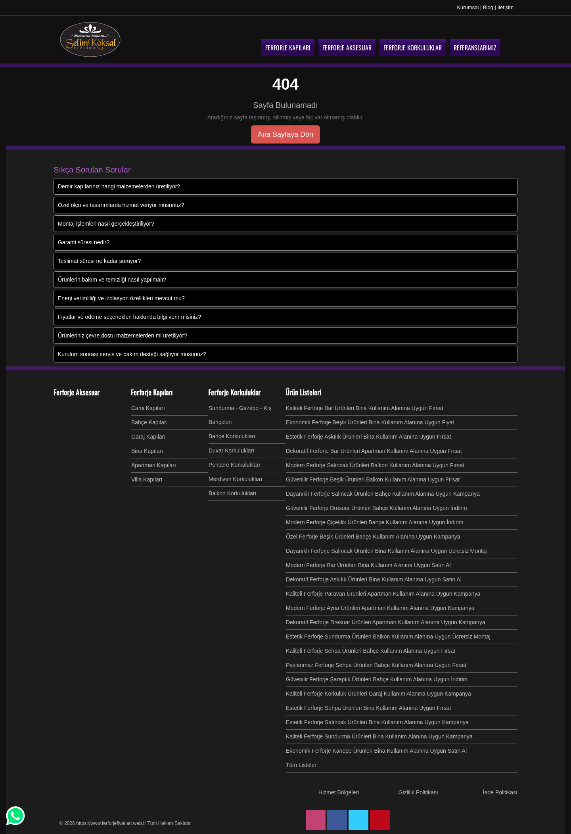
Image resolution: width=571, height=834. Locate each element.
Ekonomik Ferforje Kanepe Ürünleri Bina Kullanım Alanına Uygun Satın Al (376, 751)
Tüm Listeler (301, 765)
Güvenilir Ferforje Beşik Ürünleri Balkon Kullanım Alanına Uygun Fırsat (373, 479)
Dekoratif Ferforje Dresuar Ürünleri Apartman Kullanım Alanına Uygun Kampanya (385, 622)
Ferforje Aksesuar (77, 392)
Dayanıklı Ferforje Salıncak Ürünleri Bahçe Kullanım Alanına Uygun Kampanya (383, 494)
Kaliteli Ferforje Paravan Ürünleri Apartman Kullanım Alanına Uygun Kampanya (383, 594)
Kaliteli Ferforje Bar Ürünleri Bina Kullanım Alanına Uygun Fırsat (364, 408)
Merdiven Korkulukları (235, 479)
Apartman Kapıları (153, 465)
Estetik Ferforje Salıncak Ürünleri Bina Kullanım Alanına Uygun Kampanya (377, 722)
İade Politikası (500, 792)
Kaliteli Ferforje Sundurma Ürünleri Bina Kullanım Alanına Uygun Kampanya (379, 736)
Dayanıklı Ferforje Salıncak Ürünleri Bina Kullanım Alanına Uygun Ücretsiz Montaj (386, 551)
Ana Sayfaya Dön (285, 134)
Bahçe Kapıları (149, 422)
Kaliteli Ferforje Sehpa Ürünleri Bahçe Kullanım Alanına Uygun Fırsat (370, 651)
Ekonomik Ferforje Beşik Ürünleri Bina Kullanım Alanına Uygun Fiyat (370, 422)
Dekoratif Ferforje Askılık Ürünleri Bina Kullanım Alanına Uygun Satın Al (374, 579)
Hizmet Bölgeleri (338, 792)
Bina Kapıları (147, 451)
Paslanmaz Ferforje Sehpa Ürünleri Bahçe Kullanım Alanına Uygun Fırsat (376, 665)
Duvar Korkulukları (231, 450)
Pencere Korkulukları (234, 465)
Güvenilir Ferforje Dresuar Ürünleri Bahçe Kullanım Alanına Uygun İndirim (376, 508)
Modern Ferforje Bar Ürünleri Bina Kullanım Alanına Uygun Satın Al (368, 565)
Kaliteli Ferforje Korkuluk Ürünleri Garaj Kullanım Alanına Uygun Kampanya (378, 693)
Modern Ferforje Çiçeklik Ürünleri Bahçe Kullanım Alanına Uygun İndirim (374, 522)
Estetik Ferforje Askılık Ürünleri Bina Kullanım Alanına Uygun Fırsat (368, 436)
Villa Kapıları (146, 479)
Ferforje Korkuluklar (234, 392)
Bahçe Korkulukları (232, 436)
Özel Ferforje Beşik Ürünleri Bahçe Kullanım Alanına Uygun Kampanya (373, 536)
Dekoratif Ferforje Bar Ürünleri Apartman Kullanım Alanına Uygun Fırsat (374, 451)
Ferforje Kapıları (151, 392)
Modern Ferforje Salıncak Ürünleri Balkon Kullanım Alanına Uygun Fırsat (375, 465)
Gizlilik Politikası (418, 792)
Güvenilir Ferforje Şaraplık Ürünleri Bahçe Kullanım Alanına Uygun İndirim (377, 679)
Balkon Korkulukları (233, 493)
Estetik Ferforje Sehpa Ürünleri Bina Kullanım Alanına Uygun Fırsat (368, 708)
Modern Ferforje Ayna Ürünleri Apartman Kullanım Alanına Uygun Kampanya (380, 608)
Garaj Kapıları (148, 436)
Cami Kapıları (148, 408)
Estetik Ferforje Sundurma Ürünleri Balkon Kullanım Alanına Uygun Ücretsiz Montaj (388, 636)
